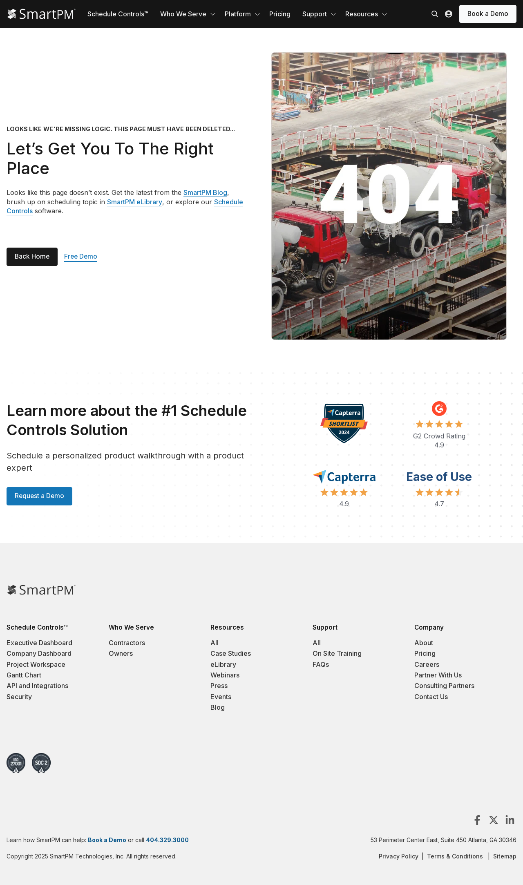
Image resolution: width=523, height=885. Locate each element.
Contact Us (431, 697)
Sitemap (504, 856)
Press (219, 686)
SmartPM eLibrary (134, 202)
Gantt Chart (24, 675)
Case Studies (230, 653)
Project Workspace (36, 664)
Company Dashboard (39, 653)
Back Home (32, 256)
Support (314, 14)
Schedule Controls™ (117, 14)
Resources (361, 14)
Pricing (280, 14)
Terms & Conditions (455, 856)
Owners (121, 653)
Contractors (127, 643)
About (423, 643)
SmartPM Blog (205, 192)
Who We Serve (183, 14)
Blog (217, 707)
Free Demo (80, 256)
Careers (426, 664)
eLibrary (223, 664)
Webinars (224, 675)
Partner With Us (438, 675)
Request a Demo (39, 496)
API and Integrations (37, 686)
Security (19, 697)
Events (220, 697)
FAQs (321, 664)
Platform (238, 14)
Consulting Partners (444, 686)
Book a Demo (487, 14)
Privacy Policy (398, 856)
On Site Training (337, 653)
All (214, 643)
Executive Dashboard (39, 643)
